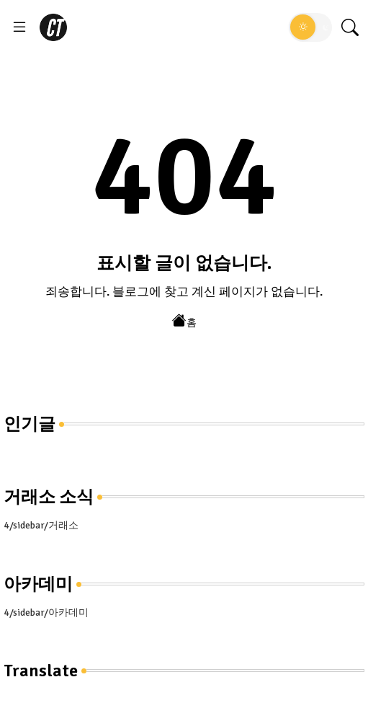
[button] (310, 27)
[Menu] (19, 27)
